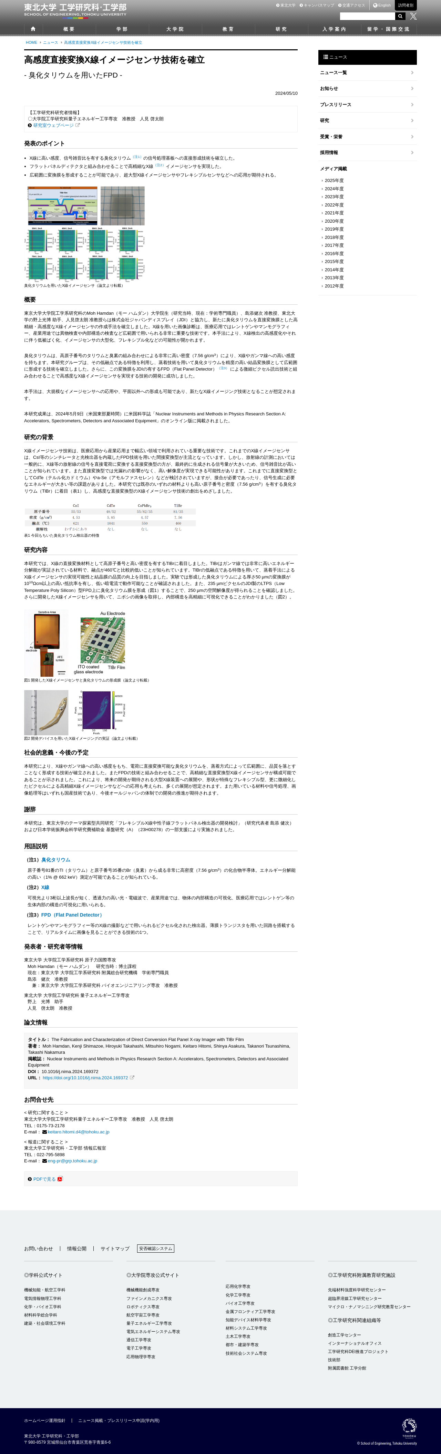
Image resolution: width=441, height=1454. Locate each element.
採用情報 (329, 152)
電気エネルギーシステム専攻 (153, 1331)
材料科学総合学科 (40, 1315)
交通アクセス (351, 5)
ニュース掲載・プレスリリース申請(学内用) (119, 1420)
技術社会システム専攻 (246, 1353)
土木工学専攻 (238, 1336)
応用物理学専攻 (140, 1356)
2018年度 (334, 237)
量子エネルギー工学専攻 (149, 1323)
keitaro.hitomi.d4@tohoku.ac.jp (79, 1131)
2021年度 (334, 212)
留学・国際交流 (389, 29)
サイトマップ (115, 1248)
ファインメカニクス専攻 (149, 1298)
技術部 (334, 1359)
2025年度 (334, 180)
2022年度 (334, 205)
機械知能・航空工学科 (44, 1290)
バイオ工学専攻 (240, 1303)
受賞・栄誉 (331, 136)
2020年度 (334, 221)
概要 (69, 29)
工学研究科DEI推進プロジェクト (358, 1351)
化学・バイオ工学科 (42, 1306)
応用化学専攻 (238, 1286)
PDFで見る (44, 1179)
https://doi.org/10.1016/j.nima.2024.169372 (85, 1077)
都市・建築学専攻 (242, 1344)
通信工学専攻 (138, 1339)
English (384, 5)
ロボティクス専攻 (143, 1306)
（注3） (223, 368)
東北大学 (286, 5)
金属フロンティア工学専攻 (250, 1311)
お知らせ (329, 88)
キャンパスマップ (317, 5)
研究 (282, 29)
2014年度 (334, 269)
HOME (31, 42)
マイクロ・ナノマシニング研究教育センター (369, 1306)
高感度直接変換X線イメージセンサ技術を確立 (103, 42)
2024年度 (334, 188)
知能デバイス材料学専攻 (248, 1319)
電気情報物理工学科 (42, 1298)
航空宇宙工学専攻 (143, 1315)
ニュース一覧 (333, 72)
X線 (45, 887)
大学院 (175, 29)
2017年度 (334, 245)
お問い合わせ (38, 1248)
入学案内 (334, 29)
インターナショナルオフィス (355, 1343)
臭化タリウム (55, 859)
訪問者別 (405, 5)
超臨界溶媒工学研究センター (355, 1298)
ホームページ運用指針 (44, 1420)
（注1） (137, 157)
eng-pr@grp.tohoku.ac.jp (72, 1160)
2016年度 (334, 253)
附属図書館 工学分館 (347, 1368)
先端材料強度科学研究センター (357, 1290)
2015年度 (334, 261)
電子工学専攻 (138, 1348)
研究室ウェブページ (53, 125)
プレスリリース (335, 104)
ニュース (50, 42)
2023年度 (334, 196)
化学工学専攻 (238, 1295)
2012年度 (334, 286)
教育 (229, 29)
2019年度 (334, 229)
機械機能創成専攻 (143, 1290)
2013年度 (334, 277)
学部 (122, 29)
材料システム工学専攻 (246, 1328)
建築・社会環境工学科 (44, 1323)
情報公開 (76, 1248)
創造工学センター (344, 1335)
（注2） (159, 165)
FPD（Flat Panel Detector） (72, 915)
